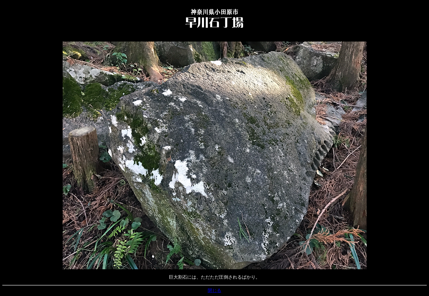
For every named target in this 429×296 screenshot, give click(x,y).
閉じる (214, 290)
